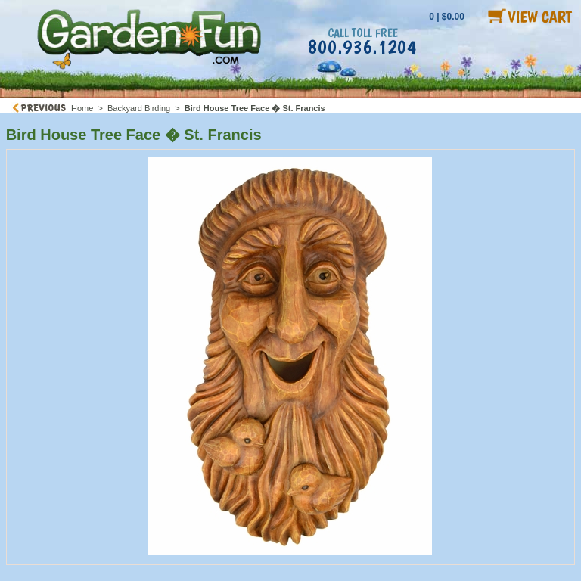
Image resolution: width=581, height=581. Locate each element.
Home (82, 108)
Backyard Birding (138, 108)
